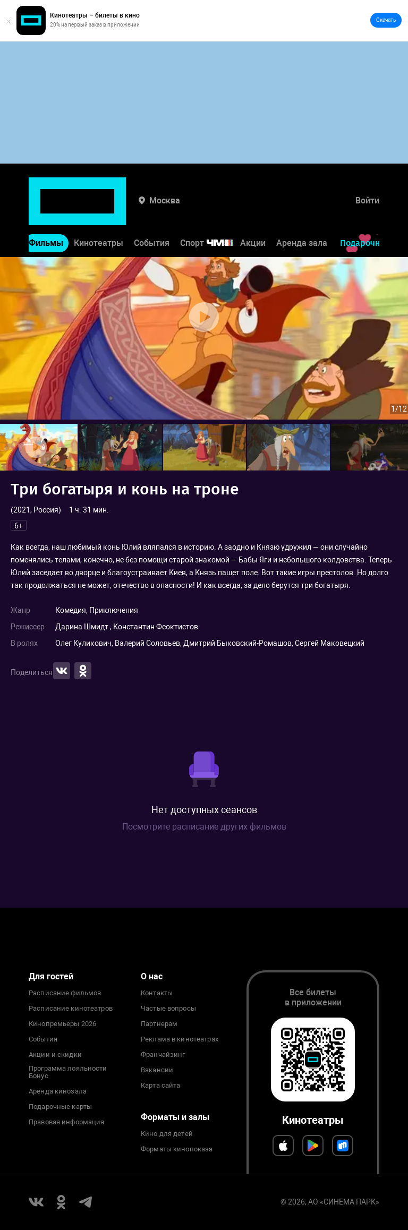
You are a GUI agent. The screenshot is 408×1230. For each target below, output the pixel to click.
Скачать (386, 20)
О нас (152, 976)
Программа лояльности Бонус (68, 1072)
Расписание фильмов (65, 993)
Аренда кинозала (58, 1091)
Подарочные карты (60, 1107)
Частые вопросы (168, 1008)
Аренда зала (301, 211)
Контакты (157, 993)
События (151, 211)
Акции (253, 211)
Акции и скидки (55, 1054)
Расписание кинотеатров (71, 1008)
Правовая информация (66, 1122)
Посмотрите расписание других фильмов (204, 827)
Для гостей (51, 976)
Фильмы (46, 211)
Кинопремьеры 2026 (62, 1024)
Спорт (213, 211)
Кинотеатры (98, 211)
